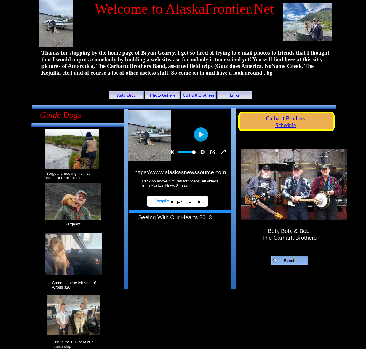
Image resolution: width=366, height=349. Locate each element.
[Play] (201, 134)
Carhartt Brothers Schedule (285, 121)
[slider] (187, 152)
